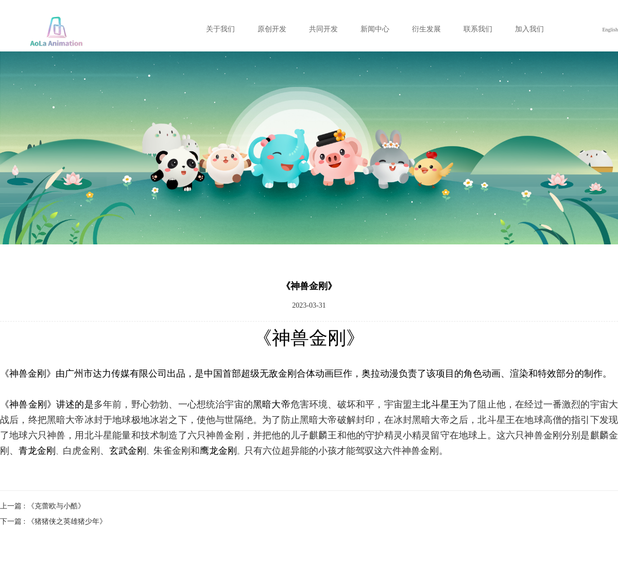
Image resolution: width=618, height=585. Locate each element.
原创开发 (272, 29)
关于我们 (220, 29)
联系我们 (478, 29)
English (610, 29)
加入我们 (529, 29)
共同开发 (323, 29)
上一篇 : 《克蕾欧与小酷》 (42, 506)
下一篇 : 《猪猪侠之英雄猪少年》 (53, 521)
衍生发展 (426, 29)
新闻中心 (374, 29)
